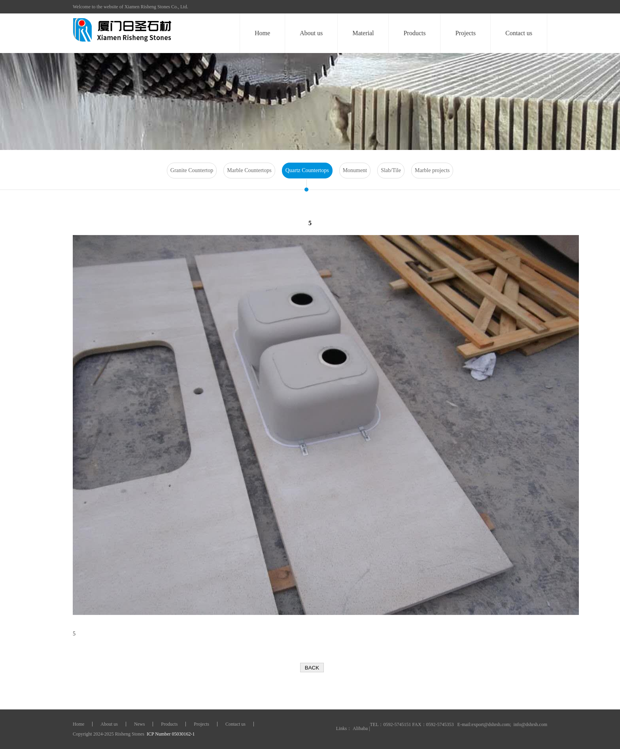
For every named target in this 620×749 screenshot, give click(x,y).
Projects (466, 33)
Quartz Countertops (307, 170)
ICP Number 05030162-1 (170, 734)
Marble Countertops (249, 170)
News (139, 724)
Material (363, 33)
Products (415, 33)
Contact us (519, 33)
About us (311, 33)
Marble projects (432, 170)
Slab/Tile (391, 170)
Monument (355, 170)
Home (262, 33)
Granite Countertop (191, 170)
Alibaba (360, 728)
